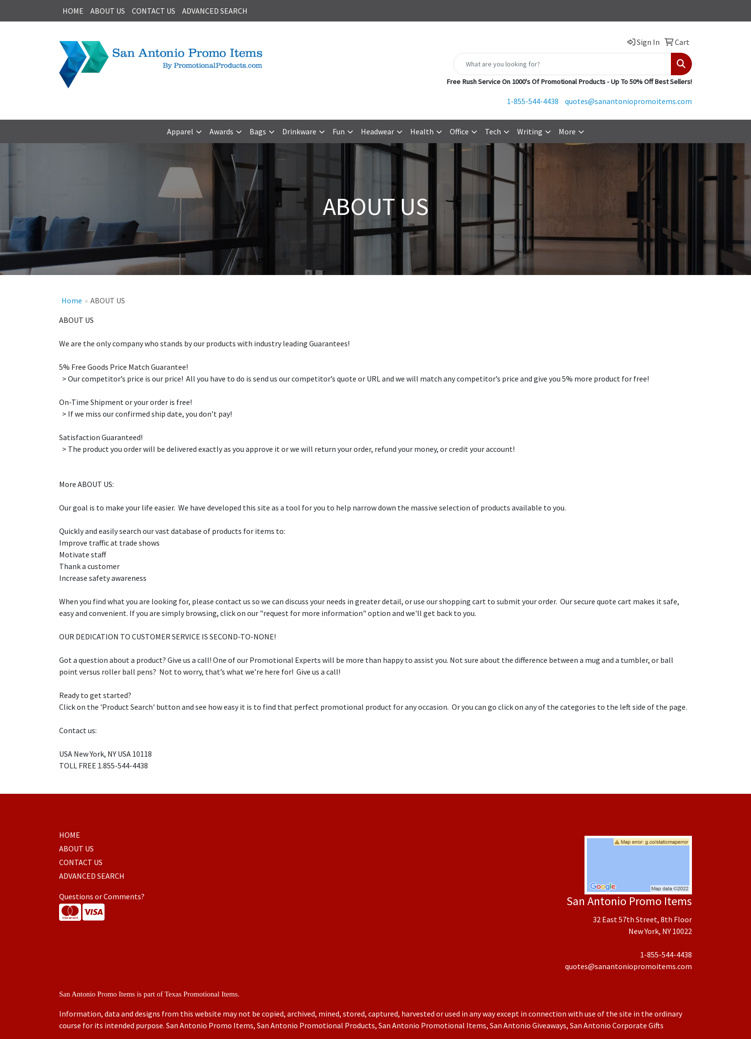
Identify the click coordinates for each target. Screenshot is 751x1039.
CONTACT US (153, 11)
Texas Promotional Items (201, 994)
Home (72, 300)
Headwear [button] (377, 131)
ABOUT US (107, 11)
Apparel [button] (180, 131)
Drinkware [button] (299, 131)
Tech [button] (493, 131)
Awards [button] (221, 131)
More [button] (567, 131)
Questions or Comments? (102, 896)
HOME (73, 11)
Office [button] (459, 131)
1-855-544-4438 (533, 101)
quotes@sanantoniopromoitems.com (628, 101)
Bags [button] (258, 131)
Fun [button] (339, 131)
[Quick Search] (562, 64)
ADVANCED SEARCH (215, 11)
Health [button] (422, 131)
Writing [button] (529, 131)
